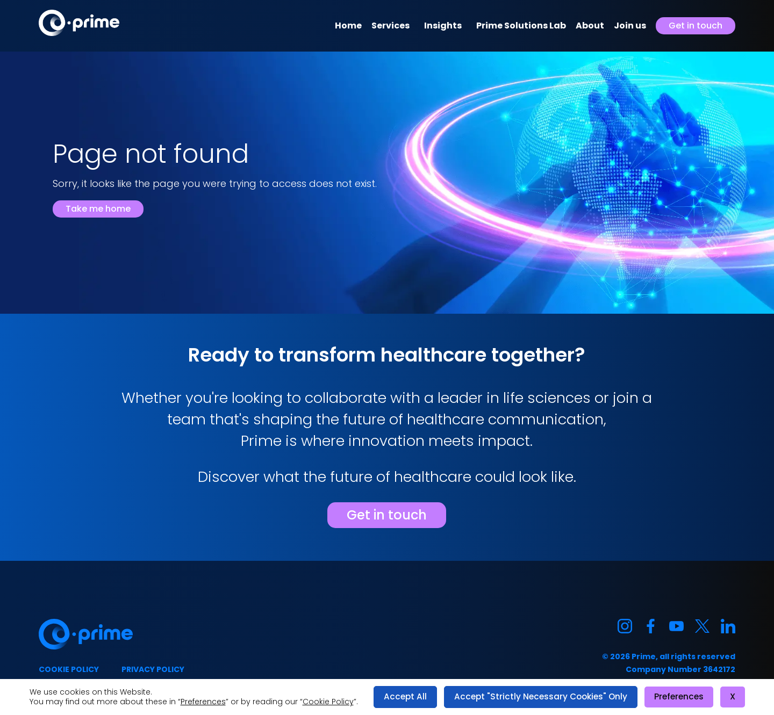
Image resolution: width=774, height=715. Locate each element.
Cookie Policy (328, 701)
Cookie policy (69, 669)
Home (348, 25)
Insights (443, 25)
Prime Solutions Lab (521, 25)
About (590, 25)
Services (390, 25)
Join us (630, 25)
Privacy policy (152, 669)
